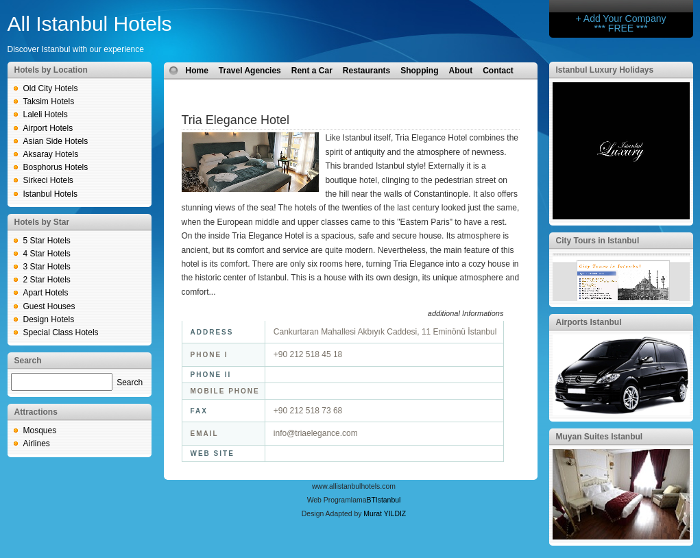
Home (197, 70)
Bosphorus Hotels (55, 167)
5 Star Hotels (47, 240)
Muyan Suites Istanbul (599, 436)
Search (130, 382)
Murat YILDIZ (384, 514)
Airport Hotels (48, 128)
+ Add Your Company (621, 18)
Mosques (40, 430)
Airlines (36, 443)
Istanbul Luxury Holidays (605, 70)
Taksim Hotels (49, 101)
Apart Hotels (46, 293)
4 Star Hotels (47, 253)
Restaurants (366, 70)
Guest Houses (49, 306)
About (461, 70)
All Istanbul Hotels (90, 23)
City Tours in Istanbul (598, 240)
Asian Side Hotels (55, 141)
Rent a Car (312, 70)
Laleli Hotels (45, 114)
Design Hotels (49, 319)
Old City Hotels (50, 88)
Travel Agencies (250, 70)
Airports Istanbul (589, 322)
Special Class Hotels (61, 332)
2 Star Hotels (47, 279)
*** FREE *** (621, 28)
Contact (498, 70)
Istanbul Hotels (50, 194)
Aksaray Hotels (51, 154)
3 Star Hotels (47, 266)
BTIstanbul (383, 500)
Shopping (419, 70)
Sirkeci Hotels (48, 180)
